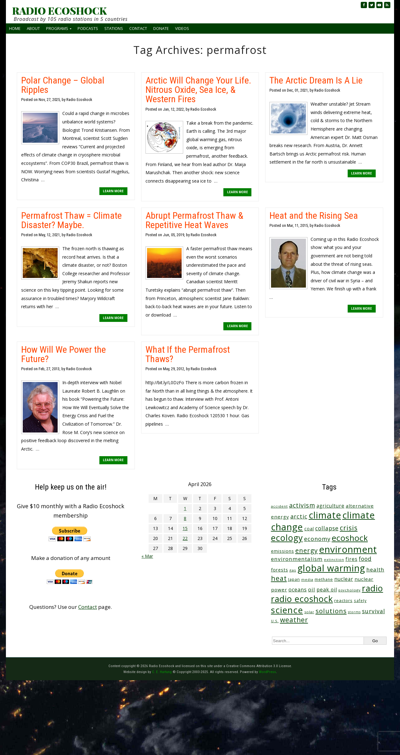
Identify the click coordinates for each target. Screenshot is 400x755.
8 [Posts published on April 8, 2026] (185, 518)
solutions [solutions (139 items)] (331, 610)
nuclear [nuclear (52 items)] (343, 579)
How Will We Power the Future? (63, 354)
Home (15, 28)
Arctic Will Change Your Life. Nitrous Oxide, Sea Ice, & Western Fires (198, 89)
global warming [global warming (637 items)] (331, 568)
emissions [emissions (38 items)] (282, 551)
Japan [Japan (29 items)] (294, 579)
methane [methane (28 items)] (324, 579)
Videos (182, 28)
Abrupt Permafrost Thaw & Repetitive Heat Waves (194, 220)
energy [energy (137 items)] (306, 550)
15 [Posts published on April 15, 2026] (185, 528)
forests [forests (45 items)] (279, 569)
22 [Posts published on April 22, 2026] (185, 538)
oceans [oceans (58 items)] (297, 589)
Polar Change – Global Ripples (62, 85)
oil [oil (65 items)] (311, 589)
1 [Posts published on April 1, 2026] (185, 508)
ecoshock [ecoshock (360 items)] (350, 538)
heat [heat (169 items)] (279, 578)
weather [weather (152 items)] (294, 619)
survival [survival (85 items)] (373, 611)
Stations (113, 28)
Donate (161, 28)
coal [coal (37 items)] (309, 529)
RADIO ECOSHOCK (59, 11)
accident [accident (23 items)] (279, 506)
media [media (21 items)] (307, 579)
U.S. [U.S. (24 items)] (275, 621)
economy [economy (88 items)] (317, 538)
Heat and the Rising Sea (313, 215)
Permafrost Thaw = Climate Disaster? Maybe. (71, 220)
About (33, 28)
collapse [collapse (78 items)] (327, 528)
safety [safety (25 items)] (360, 600)
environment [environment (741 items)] (348, 549)
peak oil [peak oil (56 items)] (327, 589)
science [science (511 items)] (287, 610)
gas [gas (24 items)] (292, 570)
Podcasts (88, 28)
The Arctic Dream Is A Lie (316, 80)
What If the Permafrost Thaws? (187, 354)
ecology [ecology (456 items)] (287, 537)
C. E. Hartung (162, 672)
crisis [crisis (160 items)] (349, 527)
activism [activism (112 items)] (302, 505)
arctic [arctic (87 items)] (298, 516)
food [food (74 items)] (365, 558)
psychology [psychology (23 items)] (349, 590)
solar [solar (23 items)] (309, 611)
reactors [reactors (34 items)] (343, 600)
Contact (138, 28)
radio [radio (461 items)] (372, 588)
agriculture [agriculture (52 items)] (331, 505)
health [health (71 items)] (375, 569)
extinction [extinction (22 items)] (334, 559)
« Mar (147, 556)
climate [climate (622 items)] (325, 515)
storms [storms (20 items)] (354, 612)
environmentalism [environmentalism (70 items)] (297, 558)
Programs (57, 28)
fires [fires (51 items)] (351, 559)
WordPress (267, 672)
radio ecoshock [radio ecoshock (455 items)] (302, 598)
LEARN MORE (113, 191)
